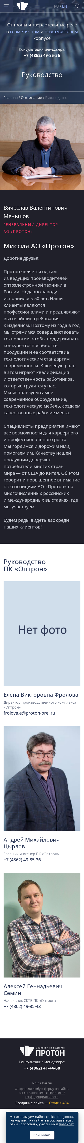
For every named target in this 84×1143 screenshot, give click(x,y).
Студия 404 (59, 1102)
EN (64, 6)
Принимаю (42, 1135)
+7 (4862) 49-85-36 (42, 55)
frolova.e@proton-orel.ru (29, 713)
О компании (32, 97)
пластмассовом (61, 31)
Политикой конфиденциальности (45, 1095)
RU (56, 6)
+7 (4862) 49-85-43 (22, 1006)
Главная (11, 97)
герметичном (24, 31)
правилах (66, 1124)
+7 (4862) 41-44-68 (42, 1068)
